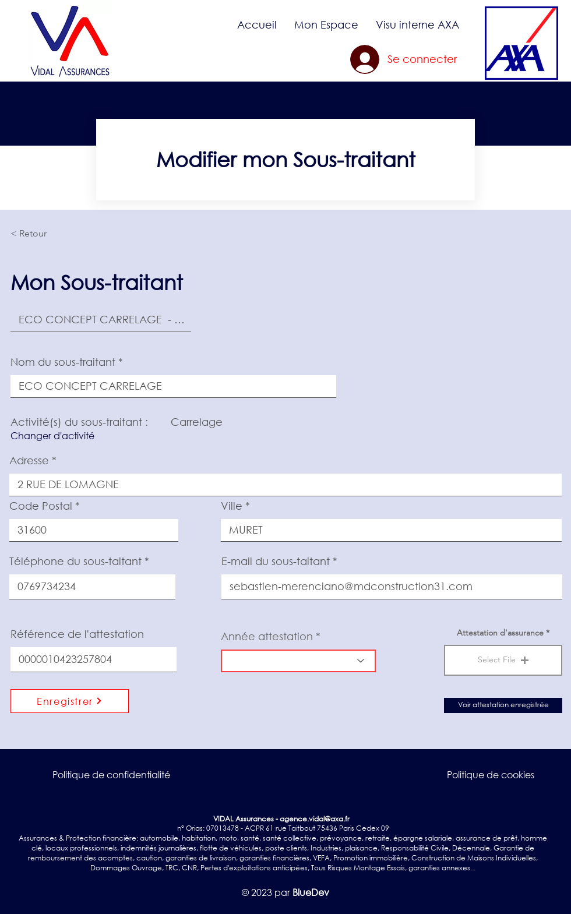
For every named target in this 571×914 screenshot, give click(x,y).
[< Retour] (48, 233)
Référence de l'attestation (77, 634)
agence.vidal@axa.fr (315, 819)
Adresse (29, 460)
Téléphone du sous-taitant (75, 561)
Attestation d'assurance (500, 633)
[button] (326, 24)
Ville (231, 505)
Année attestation (267, 636)
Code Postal (40, 505)
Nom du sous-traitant (62, 362)
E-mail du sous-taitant (275, 561)
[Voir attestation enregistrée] (503, 705)
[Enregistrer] (69, 701)
